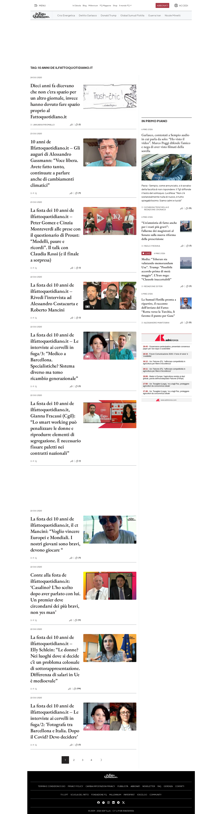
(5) (189, 246)
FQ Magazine (105, 5)
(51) (78, 620)
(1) (78, 268)
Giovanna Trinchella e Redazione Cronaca (155, 208)
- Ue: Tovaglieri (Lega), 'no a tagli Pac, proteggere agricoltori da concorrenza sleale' (166, 385)
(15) (189, 208)
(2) (78, 124)
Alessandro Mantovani (155, 323)
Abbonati (162, 5)
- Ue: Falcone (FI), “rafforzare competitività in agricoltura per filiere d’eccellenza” (164, 362)
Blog (85, 5)
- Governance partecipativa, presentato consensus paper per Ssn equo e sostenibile (166, 347)
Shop (115, 5)
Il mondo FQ (125, 5)
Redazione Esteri (152, 286)
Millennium (93, 5)
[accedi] (181, 5)
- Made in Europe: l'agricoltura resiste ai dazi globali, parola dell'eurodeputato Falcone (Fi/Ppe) (164, 377)
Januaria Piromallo (42, 125)
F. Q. (33, 193)
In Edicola (77, 5)
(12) (189, 322)
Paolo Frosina (150, 246)
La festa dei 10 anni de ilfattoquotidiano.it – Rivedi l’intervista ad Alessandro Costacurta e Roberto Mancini (54, 297)
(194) (77, 689)
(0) (78, 386)
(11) (78, 193)
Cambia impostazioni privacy (100, 786)
